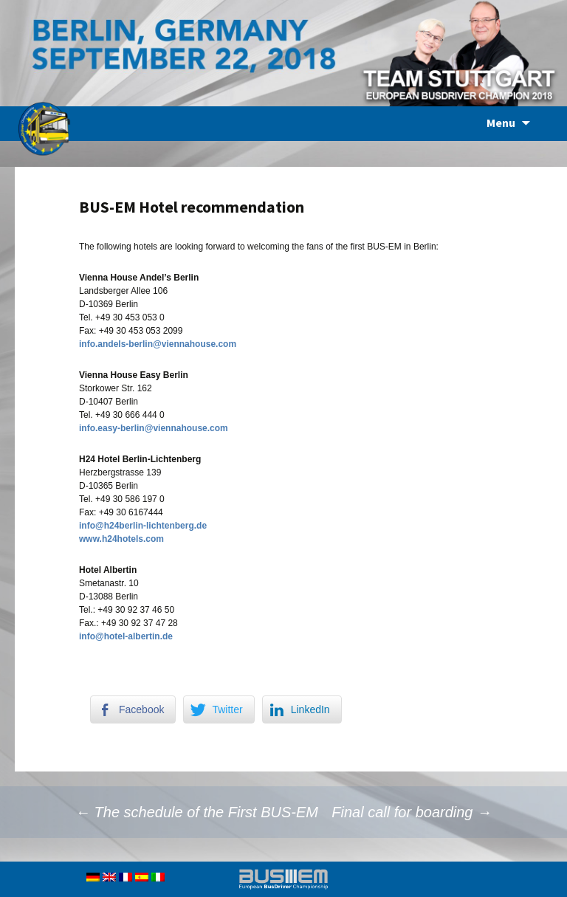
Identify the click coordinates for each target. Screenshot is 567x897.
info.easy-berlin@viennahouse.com (153, 428)
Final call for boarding (411, 812)
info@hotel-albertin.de (126, 636)
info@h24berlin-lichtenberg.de (143, 525)
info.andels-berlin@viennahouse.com (157, 344)
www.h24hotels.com (121, 539)
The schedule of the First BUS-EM (196, 812)
